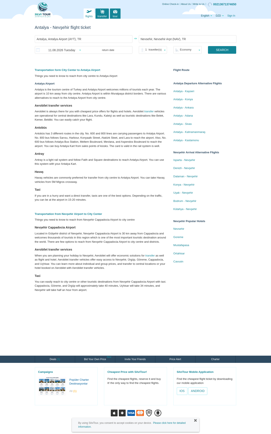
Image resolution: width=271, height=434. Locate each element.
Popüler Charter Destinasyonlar (79, 381)
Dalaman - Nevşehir (185, 176)
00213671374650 (222, 4)
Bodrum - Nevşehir (184, 201)
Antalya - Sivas (182, 123)
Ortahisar (179, 253)
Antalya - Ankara (183, 107)
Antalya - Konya (183, 99)
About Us (186, 4)
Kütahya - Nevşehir (185, 209)
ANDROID (198, 391)
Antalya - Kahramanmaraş (189, 132)
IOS (182, 391)
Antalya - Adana (183, 115)
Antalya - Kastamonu (186, 140)
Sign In (231, 15)
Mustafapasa (181, 245)
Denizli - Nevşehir (184, 168)
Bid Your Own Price (95, 359)
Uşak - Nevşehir (183, 192)
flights (89, 13)
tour (115, 13)
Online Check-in (170, 4)
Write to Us (198, 4)
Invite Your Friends (135, 359)
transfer (102, 13)
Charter (215, 359)
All (73, 391)
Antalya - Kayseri (183, 91)
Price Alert (175, 359)
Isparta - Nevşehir (184, 160)
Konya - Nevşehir (184, 184)
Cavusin (178, 261)
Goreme (178, 237)
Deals (55, 359)
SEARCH (222, 50)
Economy (185, 49)
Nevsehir (178, 228)
